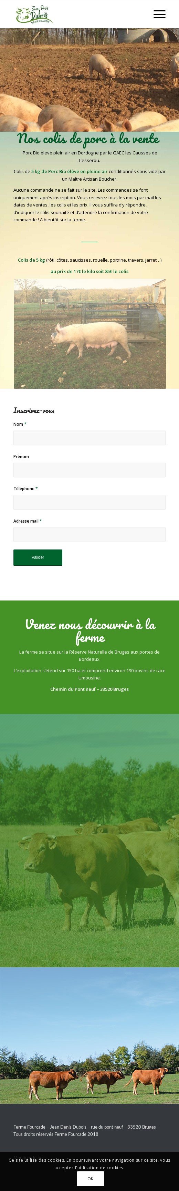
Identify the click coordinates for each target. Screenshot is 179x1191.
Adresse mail (27, 521)
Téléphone (25, 489)
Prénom (21, 457)
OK (90, 1179)
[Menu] (156, 14)
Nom (20, 424)
